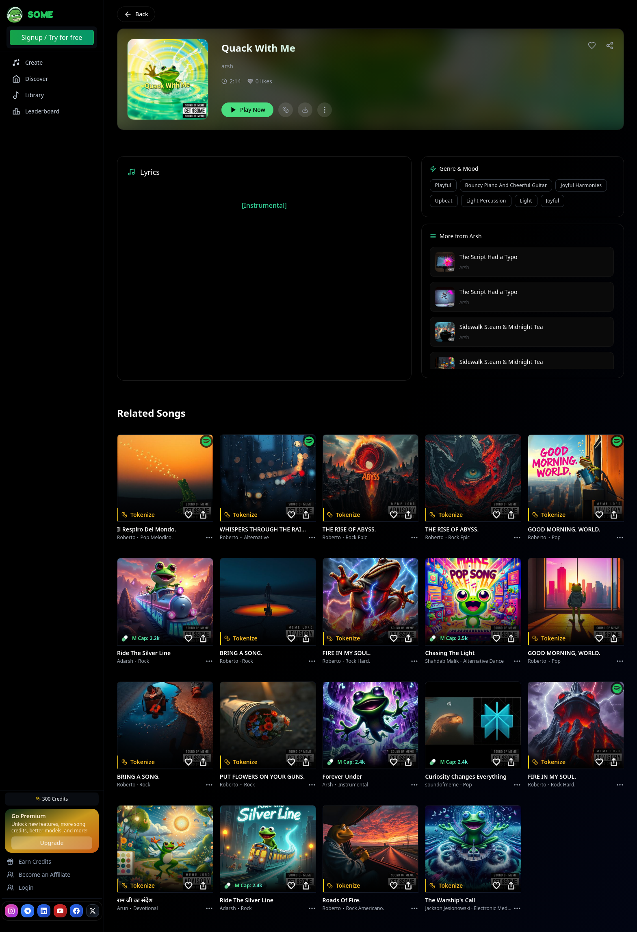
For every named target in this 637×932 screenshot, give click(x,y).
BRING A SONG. (241, 653)
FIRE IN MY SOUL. (347, 653)
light (526, 200)
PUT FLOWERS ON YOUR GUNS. (262, 776)
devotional (145, 908)
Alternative (256, 537)
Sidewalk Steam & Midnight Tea (501, 327)
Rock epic (356, 537)
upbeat (444, 200)
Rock (143, 661)
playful (443, 185)
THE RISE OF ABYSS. (349, 529)
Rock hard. (357, 661)
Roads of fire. (342, 900)
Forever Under (342, 776)
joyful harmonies (581, 185)
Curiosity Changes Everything (466, 776)
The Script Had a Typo (488, 257)
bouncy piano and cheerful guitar (506, 185)
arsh (227, 66)
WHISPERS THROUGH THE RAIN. (263, 529)
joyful (552, 200)
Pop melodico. (157, 537)
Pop (556, 537)
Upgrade (51, 843)
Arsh (464, 267)
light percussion (486, 200)
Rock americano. (365, 908)
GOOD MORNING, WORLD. (564, 529)
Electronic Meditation (498, 908)
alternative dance (483, 661)
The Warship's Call (450, 900)
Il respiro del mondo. (146, 529)
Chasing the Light (449, 653)
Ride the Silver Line (144, 653)
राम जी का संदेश (135, 900)
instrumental (353, 784)
